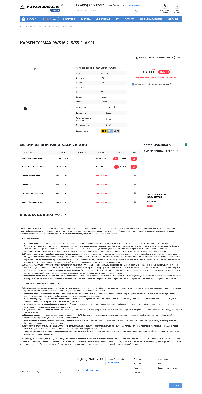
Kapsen (40, 26)
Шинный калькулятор (167, 368)
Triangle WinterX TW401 (31, 175)
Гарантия (138, 368)
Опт (160, 363)
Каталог (32, 26)
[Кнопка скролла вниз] (25, 108)
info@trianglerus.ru (91, 370)
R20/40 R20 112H (157, 195)
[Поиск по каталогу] (136, 10)
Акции (51, 19)
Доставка (138, 363)
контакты (173, 19)
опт (118, 19)
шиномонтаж (103, 19)
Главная (24, 26)
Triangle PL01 (27, 184)
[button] (165, 8)
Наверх (175, 385)
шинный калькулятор (150, 19)
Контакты (138, 372)
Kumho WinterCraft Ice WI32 (33, 159)
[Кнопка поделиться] (174, 57)
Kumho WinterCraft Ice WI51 (33, 167)
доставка (86, 19)
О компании (163, 359)
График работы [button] (134, 5)
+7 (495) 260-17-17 (90, 5)
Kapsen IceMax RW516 (52, 26)
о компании (68, 19)
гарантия (129, 19)
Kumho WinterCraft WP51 (32, 202)
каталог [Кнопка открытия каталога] (29, 19)
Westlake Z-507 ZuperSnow (32, 193)
